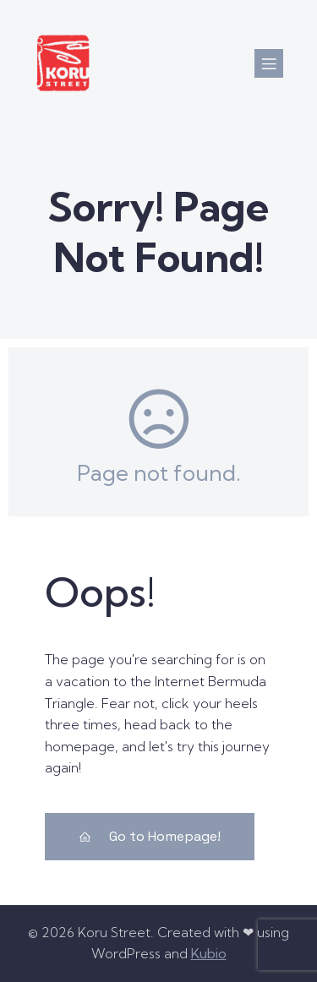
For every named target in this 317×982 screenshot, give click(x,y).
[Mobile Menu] (268, 63)
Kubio (209, 953)
